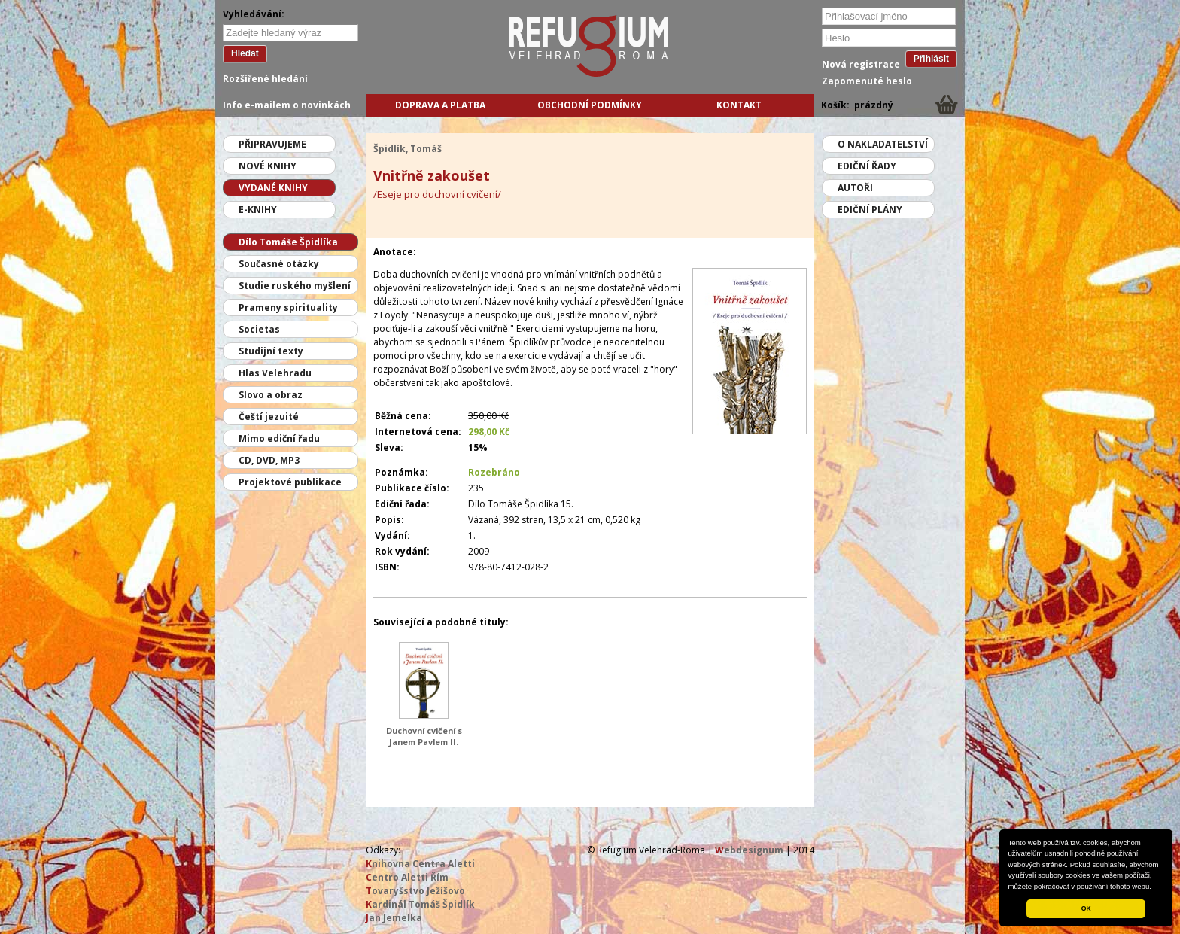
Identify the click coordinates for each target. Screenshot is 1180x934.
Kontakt (739, 105)
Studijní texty (271, 351)
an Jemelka (394, 917)
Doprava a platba (440, 105)
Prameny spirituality (288, 307)
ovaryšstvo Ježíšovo (415, 890)
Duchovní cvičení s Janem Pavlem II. (424, 736)
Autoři (855, 187)
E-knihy (258, 209)
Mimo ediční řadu (279, 438)
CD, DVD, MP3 (269, 460)
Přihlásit (931, 58)
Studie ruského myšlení (295, 285)
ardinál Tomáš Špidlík (420, 904)
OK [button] (1086, 908)
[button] (1155, 887)
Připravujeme (272, 144)
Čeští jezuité (269, 416)
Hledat (245, 53)
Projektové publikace (290, 482)
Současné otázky (279, 263)
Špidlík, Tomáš (407, 148)
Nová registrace (861, 64)
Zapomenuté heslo (867, 81)
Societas (259, 329)
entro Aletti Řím (407, 877)
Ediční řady (867, 166)
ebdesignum (749, 850)
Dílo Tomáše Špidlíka (288, 242)
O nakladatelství (883, 144)
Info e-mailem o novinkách (287, 105)
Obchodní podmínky (589, 105)
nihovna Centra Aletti (420, 863)
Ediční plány (870, 209)
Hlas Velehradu (275, 373)
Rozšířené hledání (265, 78)
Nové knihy (268, 166)
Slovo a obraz (271, 394)
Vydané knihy (273, 187)
